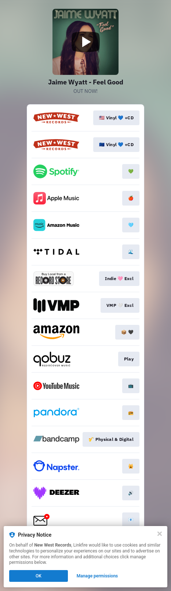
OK (38, 576)
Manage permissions (97, 576)
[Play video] (85, 42)
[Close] (159, 534)
